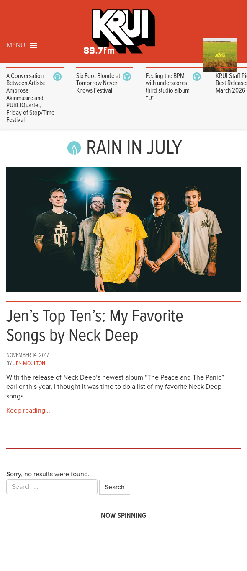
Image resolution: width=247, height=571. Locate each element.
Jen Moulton (29, 363)
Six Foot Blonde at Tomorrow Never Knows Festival (98, 83)
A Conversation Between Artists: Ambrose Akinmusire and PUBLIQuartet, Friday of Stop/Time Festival (30, 98)
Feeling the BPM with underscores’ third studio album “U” (168, 87)
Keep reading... (28, 410)
